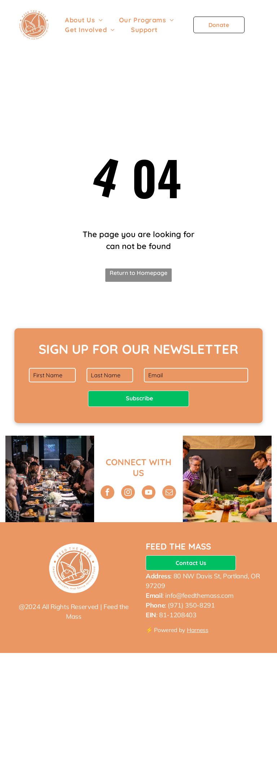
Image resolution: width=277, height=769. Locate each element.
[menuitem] (84, 20)
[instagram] (128, 493)
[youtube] (148, 493)
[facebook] (107, 493)
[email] (169, 493)
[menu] (261, 27)
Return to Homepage (138, 272)
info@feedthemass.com (199, 595)
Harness (197, 630)
